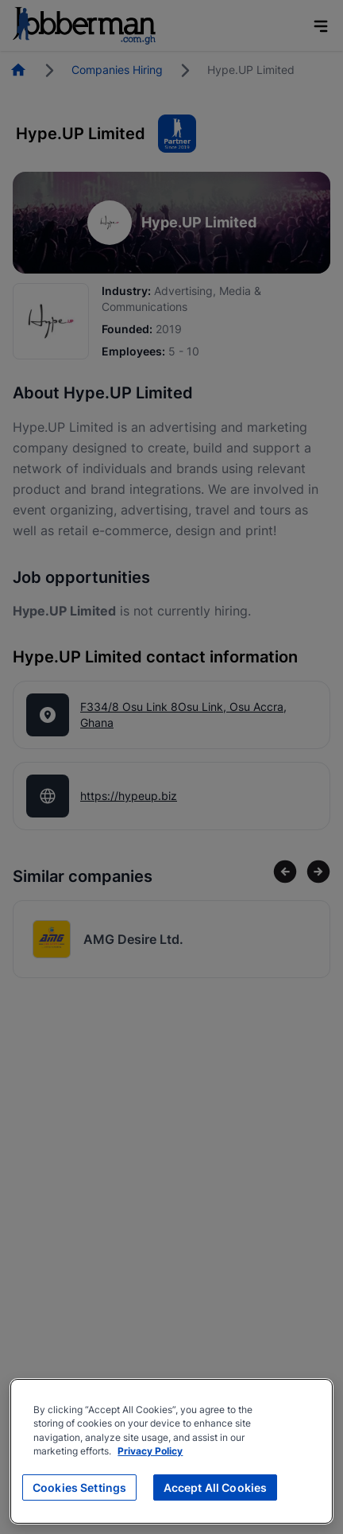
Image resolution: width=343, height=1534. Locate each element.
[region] (171, 1451)
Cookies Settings (79, 1487)
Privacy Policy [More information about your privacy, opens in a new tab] (150, 1451)
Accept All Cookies (216, 1487)
